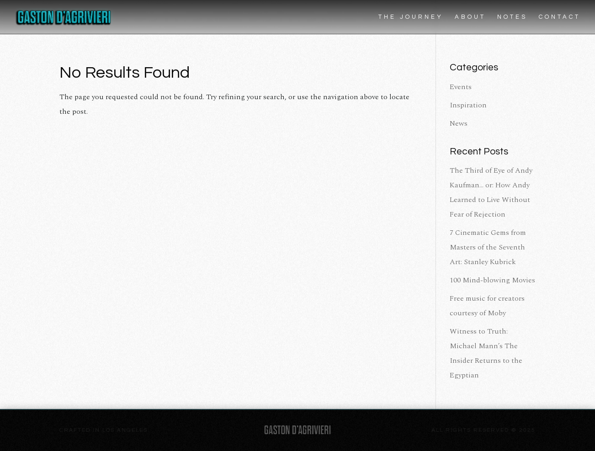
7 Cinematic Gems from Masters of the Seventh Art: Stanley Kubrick (488, 247)
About (470, 17)
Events (461, 86)
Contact (559, 17)
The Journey (410, 17)
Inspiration (468, 105)
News (459, 123)
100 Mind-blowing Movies (492, 280)
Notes (512, 17)
